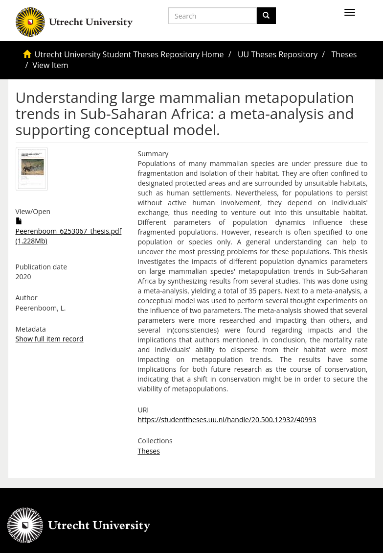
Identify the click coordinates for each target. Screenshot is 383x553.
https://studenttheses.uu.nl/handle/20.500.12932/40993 (227, 419)
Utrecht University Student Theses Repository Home (129, 54)
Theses (344, 54)
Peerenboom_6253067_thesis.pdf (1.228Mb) (69, 231)
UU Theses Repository (277, 54)
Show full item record (50, 338)
